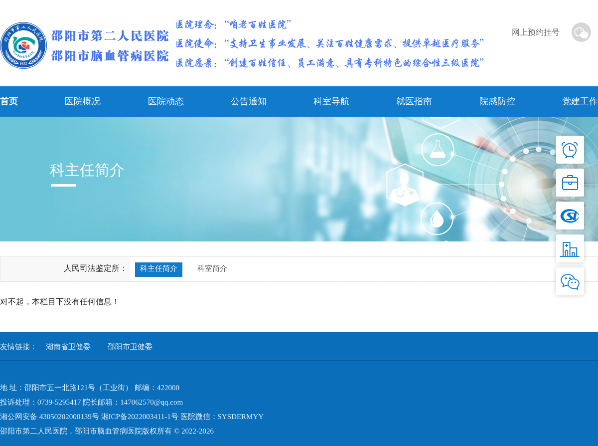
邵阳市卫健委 (130, 347)
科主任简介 (158, 268)
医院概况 (83, 101)
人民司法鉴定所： (96, 268)
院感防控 (497, 101)
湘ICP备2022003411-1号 (139, 417)
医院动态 (166, 101)
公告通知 (249, 101)
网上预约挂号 (536, 32)
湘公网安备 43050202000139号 (49, 417)
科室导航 (331, 101)
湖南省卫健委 (68, 347)
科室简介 (212, 268)
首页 (9, 101)
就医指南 (414, 101)
